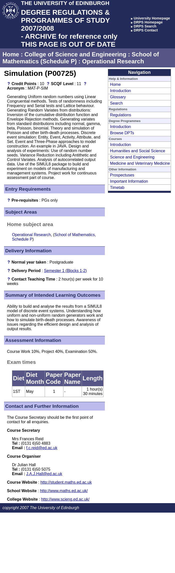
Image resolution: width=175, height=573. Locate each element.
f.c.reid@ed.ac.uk (41, 448)
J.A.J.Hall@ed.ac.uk (44, 474)
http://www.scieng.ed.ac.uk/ (65, 499)
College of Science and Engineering (75, 54)
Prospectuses (122, 175)
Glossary (118, 97)
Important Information (129, 181)
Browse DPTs (122, 133)
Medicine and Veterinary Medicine (140, 163)
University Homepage (152, 18)
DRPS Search (145, 26)
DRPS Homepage (148, 22)
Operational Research (113, 61)
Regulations (120, 115)
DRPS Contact (146, 30)
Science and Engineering (132, 157)
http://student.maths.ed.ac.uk (66, 482)
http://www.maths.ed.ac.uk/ (64, 491)
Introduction (120, 91)
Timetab (117, 187)
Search (116, 103)
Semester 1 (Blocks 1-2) (65, 271)
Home (10, 54)
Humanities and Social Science (137, 151)
